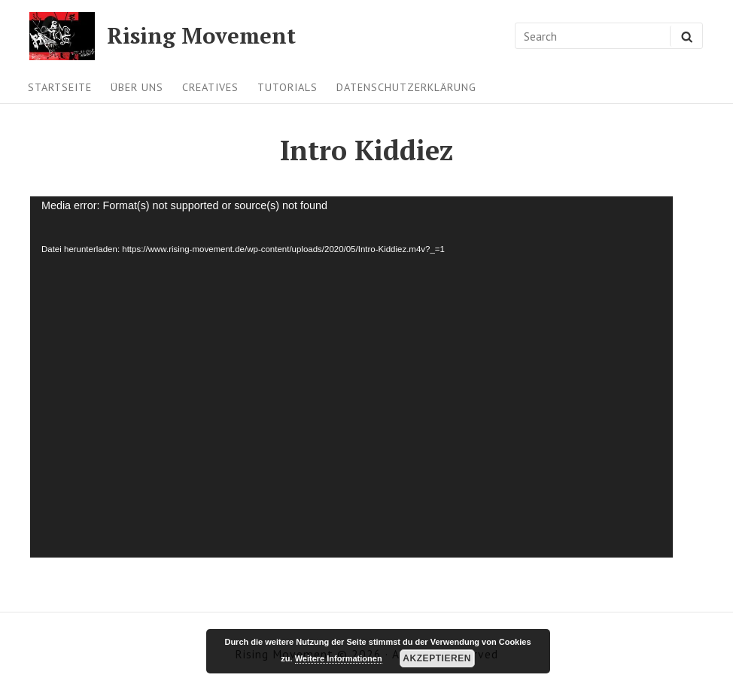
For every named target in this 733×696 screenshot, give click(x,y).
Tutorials (287, 87)
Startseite (60, 87)
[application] (351, 377)
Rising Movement (201, 36)
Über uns (137, 87)
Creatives (210, 87)
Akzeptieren (437, 658)
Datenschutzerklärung (406, 87)
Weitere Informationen (338, 658)
